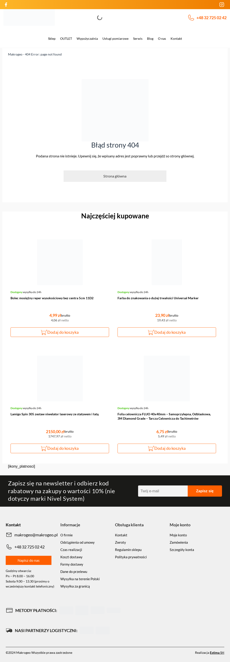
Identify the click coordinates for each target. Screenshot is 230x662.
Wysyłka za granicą (75, 586)
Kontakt (176, 38)
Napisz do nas (29, 560)
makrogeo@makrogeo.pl (32, 535)
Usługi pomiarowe (115, 38)
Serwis (137, 38)
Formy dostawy (71, 564)
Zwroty (120, 542)
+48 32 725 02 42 (207, 18)
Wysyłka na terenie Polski (80, 579)
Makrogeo (15, 54)
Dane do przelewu (73, 571)
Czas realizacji (71, 550)
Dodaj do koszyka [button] (62, 332)
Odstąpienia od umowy (77, 542)
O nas (162, 38)
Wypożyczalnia (87, 38)
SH (217, 652)
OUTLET (66, 38)
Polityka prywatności (131, 557)
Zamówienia (179, 542)
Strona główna (114, 176)
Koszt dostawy (71, 557)
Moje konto (178, 535)
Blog (150, 38)
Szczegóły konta (182, 550)
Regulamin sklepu (128, 550)
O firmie (66, 535)
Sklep (52, 38)
